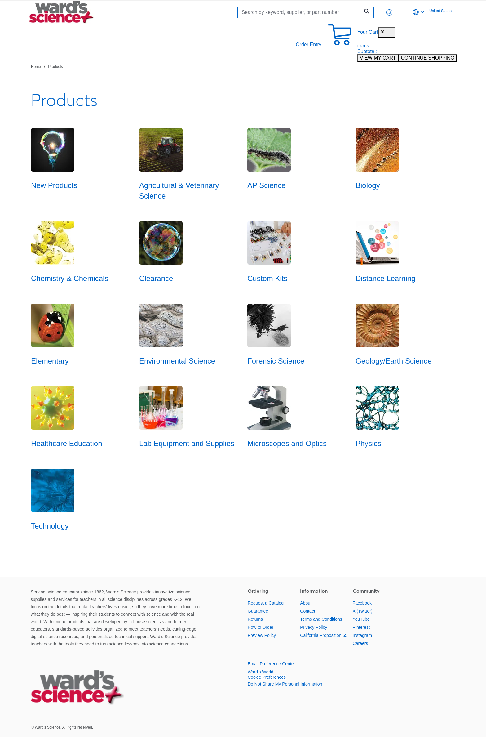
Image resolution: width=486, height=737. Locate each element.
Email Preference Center (271, 663)
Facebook (362, 603)
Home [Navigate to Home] (36, 67)
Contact (307, 611)
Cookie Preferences (267, 677)
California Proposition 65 (323, 635)
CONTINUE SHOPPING (427, 57)
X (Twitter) (363, 611)
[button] (389, 12)
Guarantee (258, 611)
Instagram (362, 635)
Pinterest (361, 627)
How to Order (260, 627)
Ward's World (260, 671)
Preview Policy (262, 635)
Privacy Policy (313, 627)
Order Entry (308, 44)
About (305, 603)
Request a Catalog (266, 603)
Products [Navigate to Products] (55, 67)
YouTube (361, 619)
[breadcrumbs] (47, 66)
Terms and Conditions (321, 619)
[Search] (300, 12)
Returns (255, 619)
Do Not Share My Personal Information (285, 683)
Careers (360, 643)
